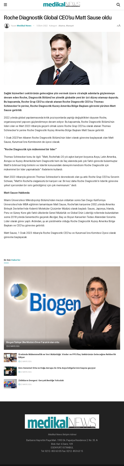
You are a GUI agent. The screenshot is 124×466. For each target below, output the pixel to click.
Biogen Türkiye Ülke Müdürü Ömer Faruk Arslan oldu (32, 342)
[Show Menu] (5, 5)
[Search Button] (118, 5)
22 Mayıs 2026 (12, 346)
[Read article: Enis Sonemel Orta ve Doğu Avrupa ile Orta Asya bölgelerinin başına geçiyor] (10, 371)
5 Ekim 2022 (42, 25)
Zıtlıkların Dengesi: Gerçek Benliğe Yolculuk (41, 380)
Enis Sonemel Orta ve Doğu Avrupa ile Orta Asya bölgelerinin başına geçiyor (57, 368)
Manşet (70, 25)
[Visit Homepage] (61, 5)
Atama (61, 25)
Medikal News (24, 25)
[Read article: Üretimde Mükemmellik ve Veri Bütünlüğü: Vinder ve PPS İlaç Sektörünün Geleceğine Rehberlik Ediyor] (10, 357)
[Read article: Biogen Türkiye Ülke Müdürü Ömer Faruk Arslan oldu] (62, 308)
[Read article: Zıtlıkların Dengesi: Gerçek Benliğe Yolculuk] (10, 383)
